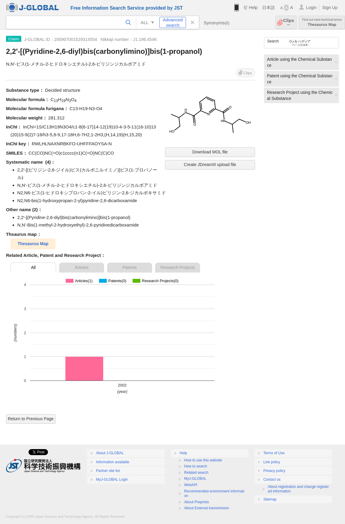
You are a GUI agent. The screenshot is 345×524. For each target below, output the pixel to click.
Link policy (271, 462)
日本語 (268, 7)
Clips (288, 22)
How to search (195, 466)
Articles (81, 267)
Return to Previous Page (31, 418)
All (33, 267)
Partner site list (108, 471)
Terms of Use (274, 453)
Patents (129, 267)
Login (311, 7)
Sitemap (270, 499)
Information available (112, 462)
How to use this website (203, 460)
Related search (196, 472)
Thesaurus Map (322, 22)
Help (253, 7)
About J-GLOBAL (110, 453)
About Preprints (196, 502)
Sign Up (330, 7)
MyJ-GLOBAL (195, 478)
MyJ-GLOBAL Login (112, 479)
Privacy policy (274, 471)
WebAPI (190, 485)
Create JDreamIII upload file (210, 164)
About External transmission (206, 508)
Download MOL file (210, 151)
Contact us (271, 479)
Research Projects (177, 267)
